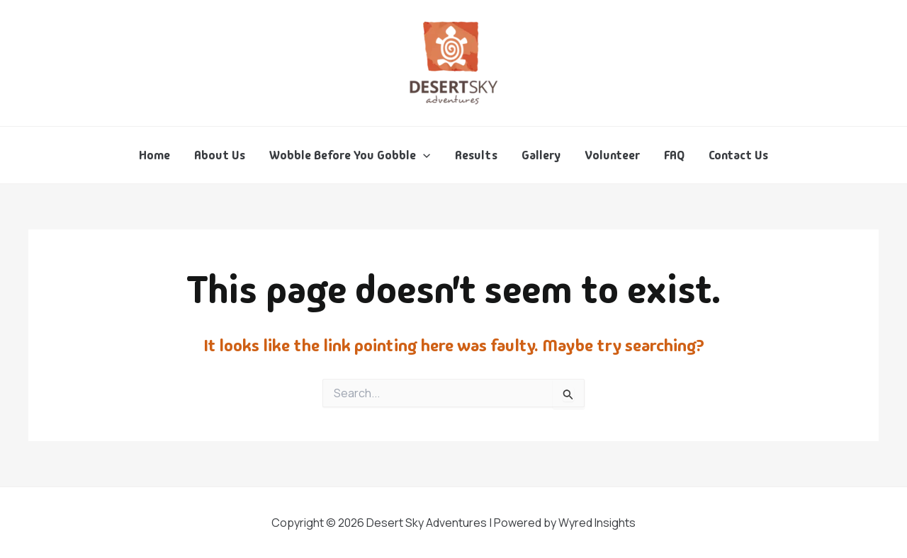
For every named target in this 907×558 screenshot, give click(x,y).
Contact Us (738, 155)
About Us (219, 155)
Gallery (541, 155)
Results (476, 155)
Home (154, 155)
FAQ (674, 155)
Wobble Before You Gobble (349, 155)
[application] (423, 155)
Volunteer (612, 155)
